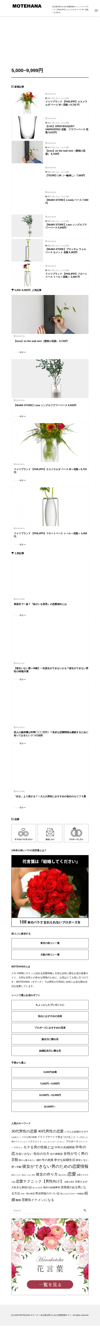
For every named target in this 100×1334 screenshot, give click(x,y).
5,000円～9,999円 (50, 1092)
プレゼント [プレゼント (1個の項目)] (61, 1150)
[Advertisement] (50, 39)
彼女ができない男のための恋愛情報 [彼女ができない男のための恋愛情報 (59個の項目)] (55, 1175)
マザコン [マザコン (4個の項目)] (18, 1156)
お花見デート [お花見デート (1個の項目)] (16, 1146)
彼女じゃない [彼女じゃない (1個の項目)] (16, 1183)
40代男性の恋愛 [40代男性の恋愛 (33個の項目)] (51, 1140)
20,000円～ (50, 1115)
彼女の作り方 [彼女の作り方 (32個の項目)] (47, 1183)
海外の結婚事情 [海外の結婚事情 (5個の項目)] (51, 1196)
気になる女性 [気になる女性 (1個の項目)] (37, 1196)
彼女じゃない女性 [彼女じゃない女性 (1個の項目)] (28, 1183)
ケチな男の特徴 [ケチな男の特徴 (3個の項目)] (29, 1145)
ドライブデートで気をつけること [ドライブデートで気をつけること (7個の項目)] (56, 1145)
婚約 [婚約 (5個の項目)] (38, 1168)
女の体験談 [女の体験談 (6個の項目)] (56, 1162)
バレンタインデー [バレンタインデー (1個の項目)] (49, 1150)
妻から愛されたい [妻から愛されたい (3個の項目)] (27, 1168)
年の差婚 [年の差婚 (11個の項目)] (47, 1168)
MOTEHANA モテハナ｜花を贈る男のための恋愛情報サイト (45, 1323)
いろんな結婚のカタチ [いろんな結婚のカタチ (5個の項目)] (76, 1140)
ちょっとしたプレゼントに (50, 1013)
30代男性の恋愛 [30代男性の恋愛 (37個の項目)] (24, 1140)
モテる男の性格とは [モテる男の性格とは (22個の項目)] (38, 1156)
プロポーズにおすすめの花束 (50, 1036)
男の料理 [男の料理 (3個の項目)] (30, 1202)
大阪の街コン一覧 (50, 963)
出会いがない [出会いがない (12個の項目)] (24, 1162)
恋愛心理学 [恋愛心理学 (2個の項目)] (69, 1190)
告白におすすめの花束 (50, 1024)
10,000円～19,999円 (50, 1103)
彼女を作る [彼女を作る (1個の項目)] (62, 1183)
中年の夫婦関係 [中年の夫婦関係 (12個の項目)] (65, 1155)
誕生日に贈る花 (50, 1047)
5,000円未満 (50, 1080)
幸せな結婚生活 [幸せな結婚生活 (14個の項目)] (64, 1168)
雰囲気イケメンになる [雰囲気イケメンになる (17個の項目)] (38, 1208)
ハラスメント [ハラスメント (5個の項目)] (35, 1150)
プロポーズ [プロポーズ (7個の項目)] (72, 1149)
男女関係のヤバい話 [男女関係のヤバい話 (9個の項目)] (47, 1201)
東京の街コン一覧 (50, 951)
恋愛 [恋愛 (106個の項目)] (71, 1182)
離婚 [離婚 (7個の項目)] (18, 1208)
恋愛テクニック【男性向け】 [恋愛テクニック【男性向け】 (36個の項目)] (40, 1190)
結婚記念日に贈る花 (50, 1059)
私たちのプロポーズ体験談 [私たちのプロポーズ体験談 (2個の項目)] (72, 1202)
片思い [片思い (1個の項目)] (23, 1202)
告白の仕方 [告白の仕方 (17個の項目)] (41, 1162)
